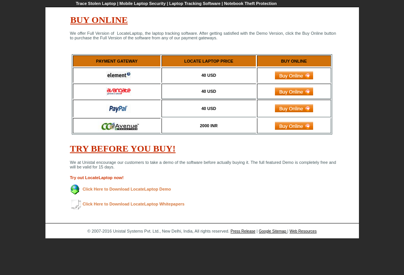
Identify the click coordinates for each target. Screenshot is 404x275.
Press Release (243, 231)
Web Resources (303, 231)
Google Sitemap (273, 231)
